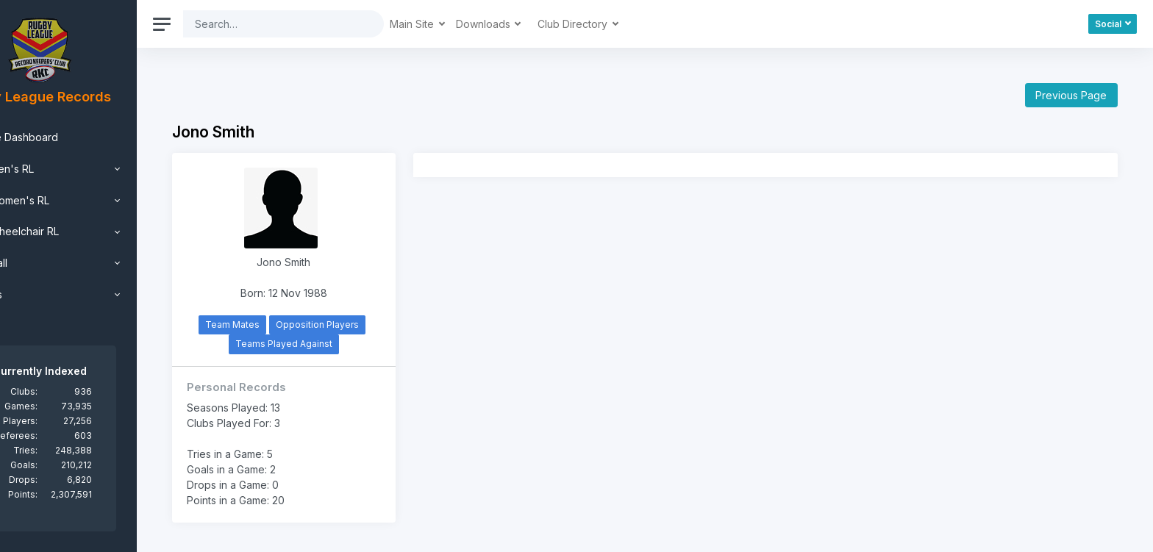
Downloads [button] (542, 24)
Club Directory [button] (631, 24)
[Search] (329, 23)
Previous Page (1071, 95)
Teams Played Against (333, 343)
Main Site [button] (470, 24)
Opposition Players (368, 324)
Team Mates (283, 324)
